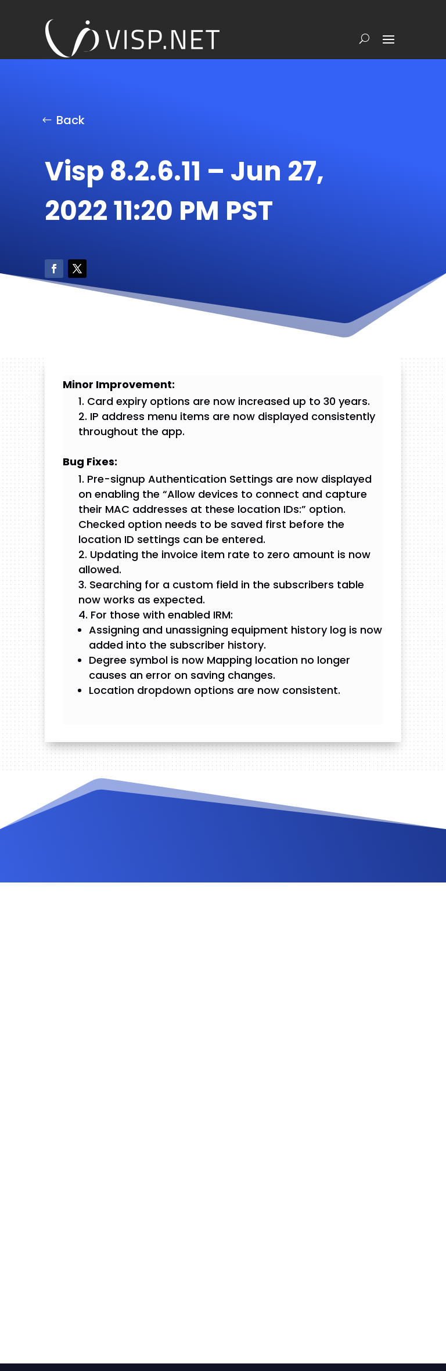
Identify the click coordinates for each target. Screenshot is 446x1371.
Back (70, 120)
